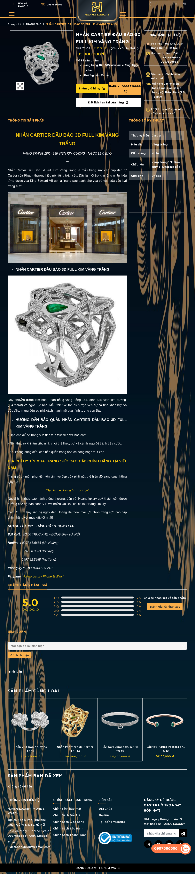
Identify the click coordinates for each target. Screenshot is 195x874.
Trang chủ (14, 24)
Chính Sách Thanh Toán (70, 835)
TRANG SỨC (33, 24)
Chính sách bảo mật (67, 808)
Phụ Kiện (104, 815)
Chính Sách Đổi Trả (66, 815)
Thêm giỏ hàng (91, 88)
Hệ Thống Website (111, 821)
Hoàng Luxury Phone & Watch (44, 576)
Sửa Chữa (105, 808)
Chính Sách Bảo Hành (68, 828)
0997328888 (125, 88)
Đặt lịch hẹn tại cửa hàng (108, 102)
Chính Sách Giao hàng (68, 821)
